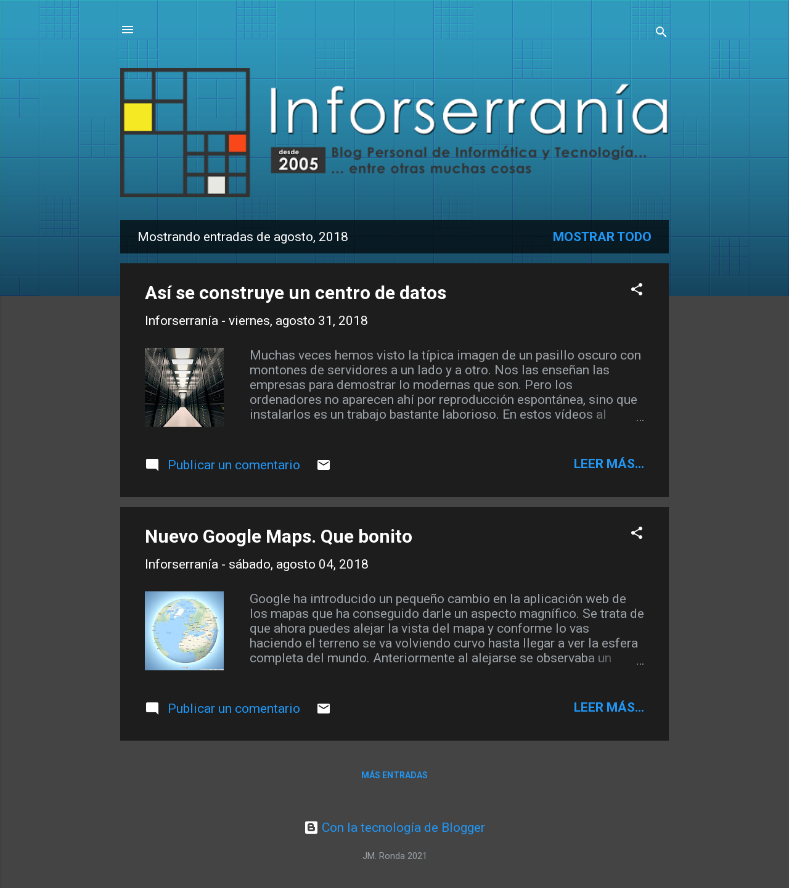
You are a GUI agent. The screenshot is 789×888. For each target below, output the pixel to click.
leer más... (609, 463)
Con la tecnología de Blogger (394, 827)
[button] (636, 291)
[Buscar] (661, 33)
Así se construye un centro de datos (295, 292)
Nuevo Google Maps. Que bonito (278, 536)
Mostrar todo (602, 236)
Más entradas (394, 775)
